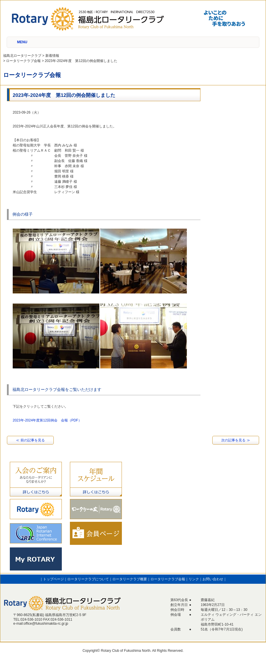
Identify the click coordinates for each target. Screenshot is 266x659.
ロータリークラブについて (88, 579)
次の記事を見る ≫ (235, 440)
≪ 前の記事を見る (30, 440)
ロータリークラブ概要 (129, 579)
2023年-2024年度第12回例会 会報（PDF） (47, 420)
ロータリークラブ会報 (167, 579)
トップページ (53, 579)
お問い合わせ (212, 579)
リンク (194, 579)
